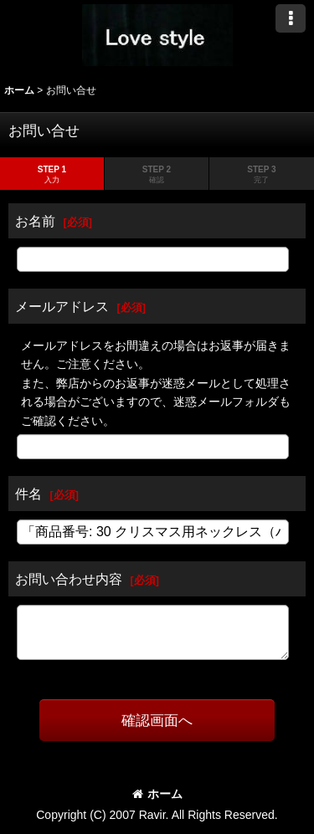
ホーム (157, 794)
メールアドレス (62, 306)
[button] (290, 18)
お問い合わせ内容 (68, 578)
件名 (28, 493)
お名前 (35, 220)
